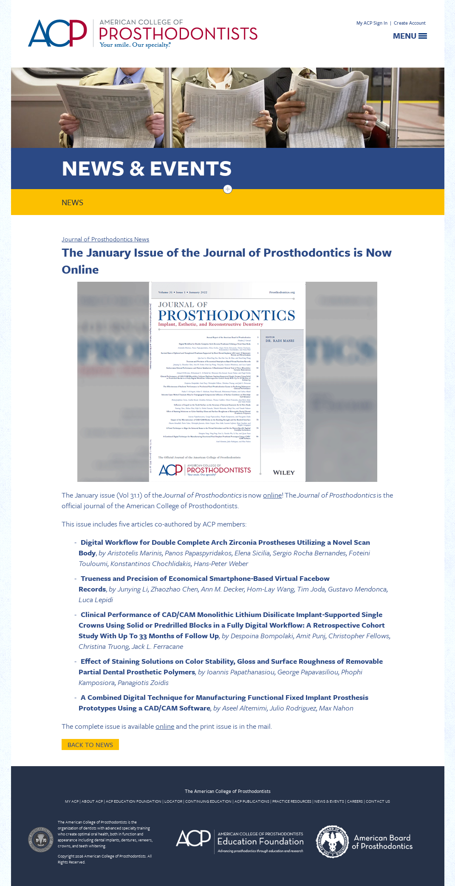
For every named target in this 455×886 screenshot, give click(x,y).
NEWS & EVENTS (329, 801)
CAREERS (355, 801)
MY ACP (72, 801)
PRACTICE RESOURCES (291, 801)
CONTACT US (378, 801)
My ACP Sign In (371, 22)
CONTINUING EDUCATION (208, 801)
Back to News (90, 744)
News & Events (147, 167)
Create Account (410, 22)
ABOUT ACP (92, 801)
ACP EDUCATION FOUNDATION (133, 801)
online (272, 495)
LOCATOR (173, 801)
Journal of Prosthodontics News (105, 238)
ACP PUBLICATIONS (252, 801)
